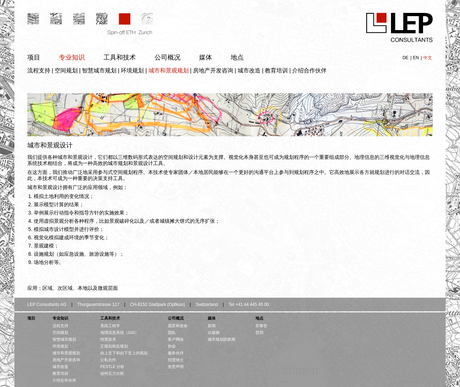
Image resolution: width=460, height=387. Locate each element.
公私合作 (108, 360)
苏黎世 (261, 326)
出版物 (214, 332)
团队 (172, 332)
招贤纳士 (176, 360)
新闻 (212, 326)
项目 (33, 57)
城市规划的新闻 (221, 339)
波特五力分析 (112, 373)
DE (406, 57)
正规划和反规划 (114, 346)
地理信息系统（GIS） (119, 332)
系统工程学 (110, 326)
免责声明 (176, 366)
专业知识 (72, 57)
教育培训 (276, 70)
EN (416, 57)
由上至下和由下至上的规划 (124, 353)
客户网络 (176, 339)
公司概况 (167, 57)
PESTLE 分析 (112, 366)
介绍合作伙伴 (309, 70)
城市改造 (249, 70)
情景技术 (108, 339)
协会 (172, 346)
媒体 (205, 57)
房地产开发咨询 (213, 70)
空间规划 (66, 70)
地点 (237, 57)
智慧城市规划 (99, 70)
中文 (427, 57)
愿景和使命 (178, 326)
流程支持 (38, 70)
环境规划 (132, 70)
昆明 (259, 332)
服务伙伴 (176, 353)
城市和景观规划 (168, 70)
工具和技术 (120, 57)
